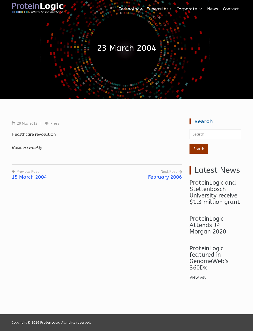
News (212, 8)
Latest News (217, 170)
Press (55, 123)
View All (198, 277)
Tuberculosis (159, 8)
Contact (231, 8)
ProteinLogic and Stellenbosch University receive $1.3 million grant (215, 192)
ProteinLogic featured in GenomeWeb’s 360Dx (209, 258)
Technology (130, 8)
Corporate (189, 8)
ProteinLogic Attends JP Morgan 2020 (208, 225)
